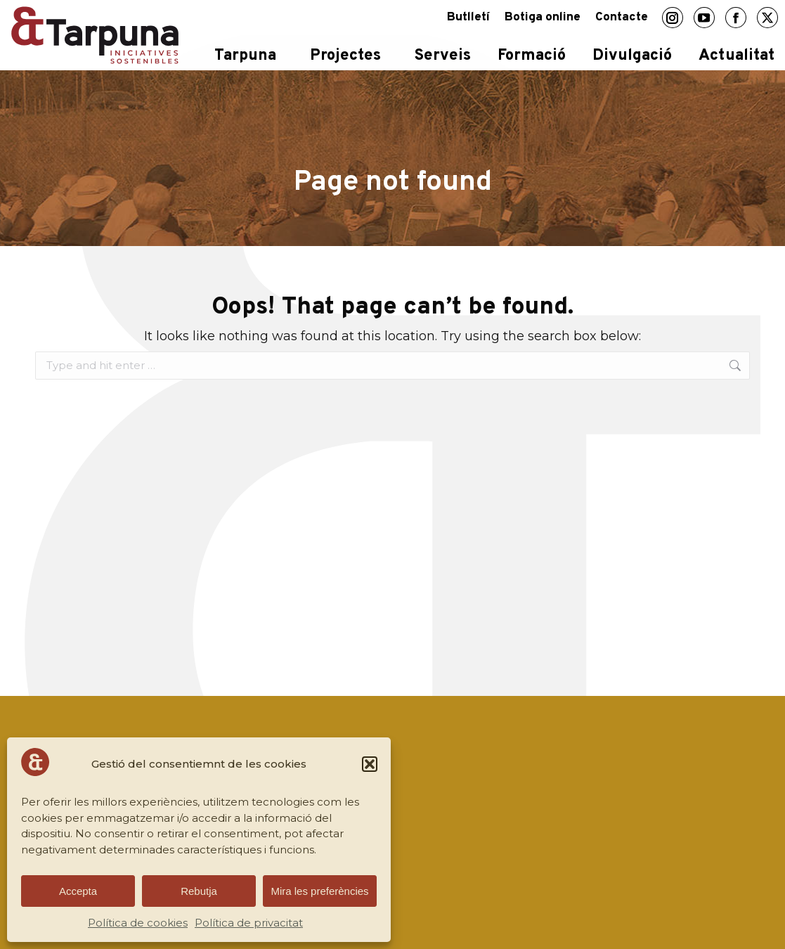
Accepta (78, 891)
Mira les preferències (319, 891)
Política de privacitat (249, 922)
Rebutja (199, 891)
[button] (370, 764)
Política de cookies (138, 922)
